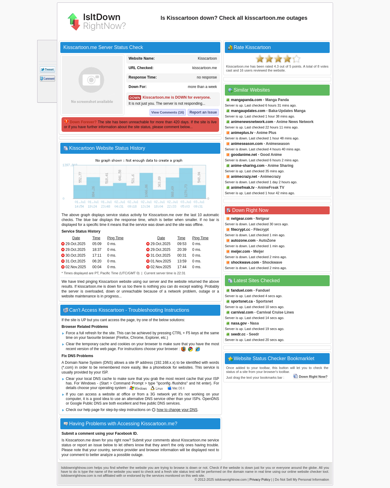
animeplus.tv (242, 133)
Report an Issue (203, 112)
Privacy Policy (260, 479)
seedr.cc (238, 334)
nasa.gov (239, 323)
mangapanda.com (246, 100)
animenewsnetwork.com (252, 122)
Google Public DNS (85, 403)
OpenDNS (210, 399)
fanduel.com (242, 290)
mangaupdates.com (248, 111)
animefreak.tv (242, 187)
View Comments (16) (167, 112)
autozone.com (243, 240)
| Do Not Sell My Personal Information (301, 479)
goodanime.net (244, 155)
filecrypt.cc (240, 229)
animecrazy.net (244, 176)
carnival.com (242, 312)
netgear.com (242, 218)
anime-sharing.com (247, 165)
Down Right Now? (310, 376)
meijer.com (240, 251)
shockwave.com (245, 262)
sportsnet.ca (242, 301)
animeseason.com (247, 144)
